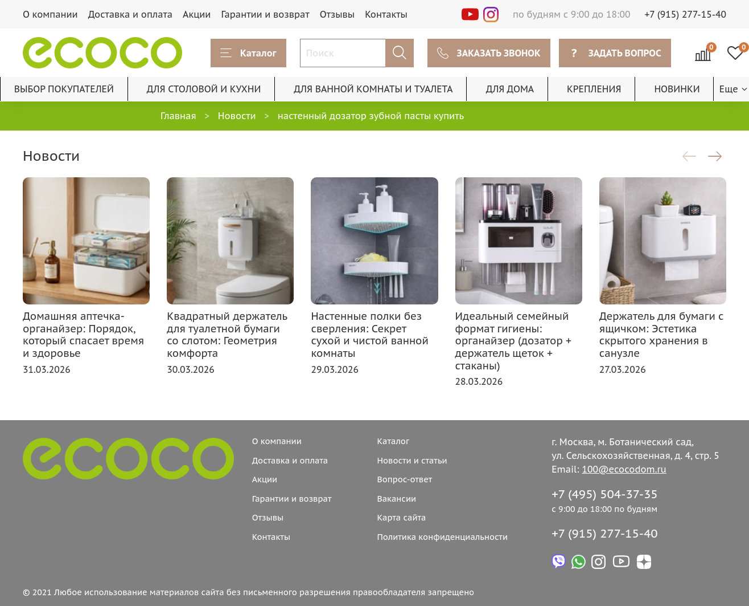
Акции (197, 14)
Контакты (386, 14)
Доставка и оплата (130, 14)
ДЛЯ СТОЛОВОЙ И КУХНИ (204, 89)
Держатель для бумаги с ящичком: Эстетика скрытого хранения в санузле (661, 335)
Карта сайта (401, 517)
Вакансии (396, 498)
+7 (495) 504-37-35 (605, 494)
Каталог (248, 53)
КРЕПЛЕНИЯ (594, 89)
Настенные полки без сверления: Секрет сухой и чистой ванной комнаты (369, 335)
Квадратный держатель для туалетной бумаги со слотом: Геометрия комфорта (227, 335)
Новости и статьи (412, 460)
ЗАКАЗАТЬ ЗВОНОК (489, 53)
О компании (50, 14)
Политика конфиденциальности (442, 536)
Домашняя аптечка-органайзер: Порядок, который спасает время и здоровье (83, 335)
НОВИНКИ (676, 89)
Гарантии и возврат (265, 14)
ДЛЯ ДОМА (510, 89)
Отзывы (337, 14)
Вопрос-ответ (404, 479)
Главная (178, 115)
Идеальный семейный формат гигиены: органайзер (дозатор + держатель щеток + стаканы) (513, 341)
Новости (237, 115)
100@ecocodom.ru (624, 469)
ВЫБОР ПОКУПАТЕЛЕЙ (64, 89)
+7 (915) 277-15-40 (686, 14)
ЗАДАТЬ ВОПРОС (615, 53)
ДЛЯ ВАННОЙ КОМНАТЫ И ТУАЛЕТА (373, 89)
